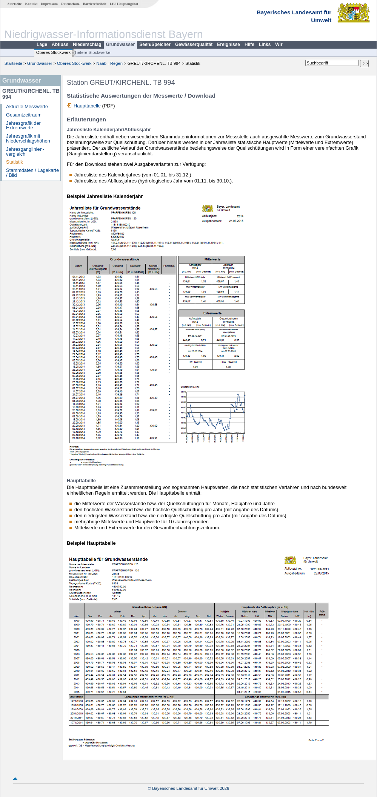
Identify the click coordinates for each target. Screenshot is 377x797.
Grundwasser (120, 44)
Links (265, 44)
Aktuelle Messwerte (27, 106)
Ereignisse (228, 44)
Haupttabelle (87, 106)
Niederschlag (87, 44)
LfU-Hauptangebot (124, 4)
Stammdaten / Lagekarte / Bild (32, 172)
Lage (42, 44)
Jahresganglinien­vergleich (25, 151)
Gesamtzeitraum (24, 115)
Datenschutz (70, 4)
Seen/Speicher (155, 44)
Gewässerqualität (193, 44)
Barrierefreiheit (94, 4)
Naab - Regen (109, 63)
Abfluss (60, 44)
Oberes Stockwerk (53, 52)
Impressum (49, 4)
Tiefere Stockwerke (92, 52)
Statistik (14, 162)
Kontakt (31, 4)
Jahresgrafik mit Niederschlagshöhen (28, 138)
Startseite (15, 4)
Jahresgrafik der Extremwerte (23, 125)
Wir (278, 44)
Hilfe (249, 44)
